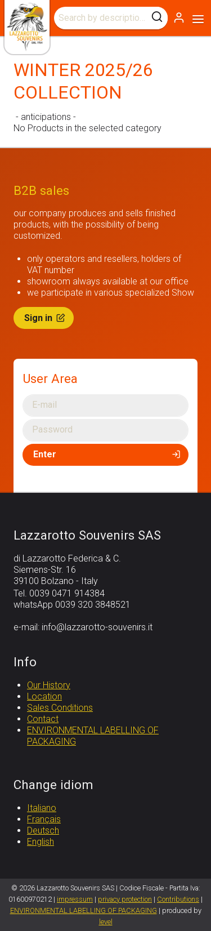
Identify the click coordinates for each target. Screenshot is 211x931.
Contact (43, 719)
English (40, 841)
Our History (48, 685)
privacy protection (125, 899)
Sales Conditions (60, 707)
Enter (107, 454)
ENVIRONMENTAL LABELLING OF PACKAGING (83, 910)
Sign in (45, 318)
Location (44, 696)
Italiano (41, 808)
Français (44, 819)
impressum (75, 899)
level (106, 921)
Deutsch (43, 830)
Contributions (178, 899)
